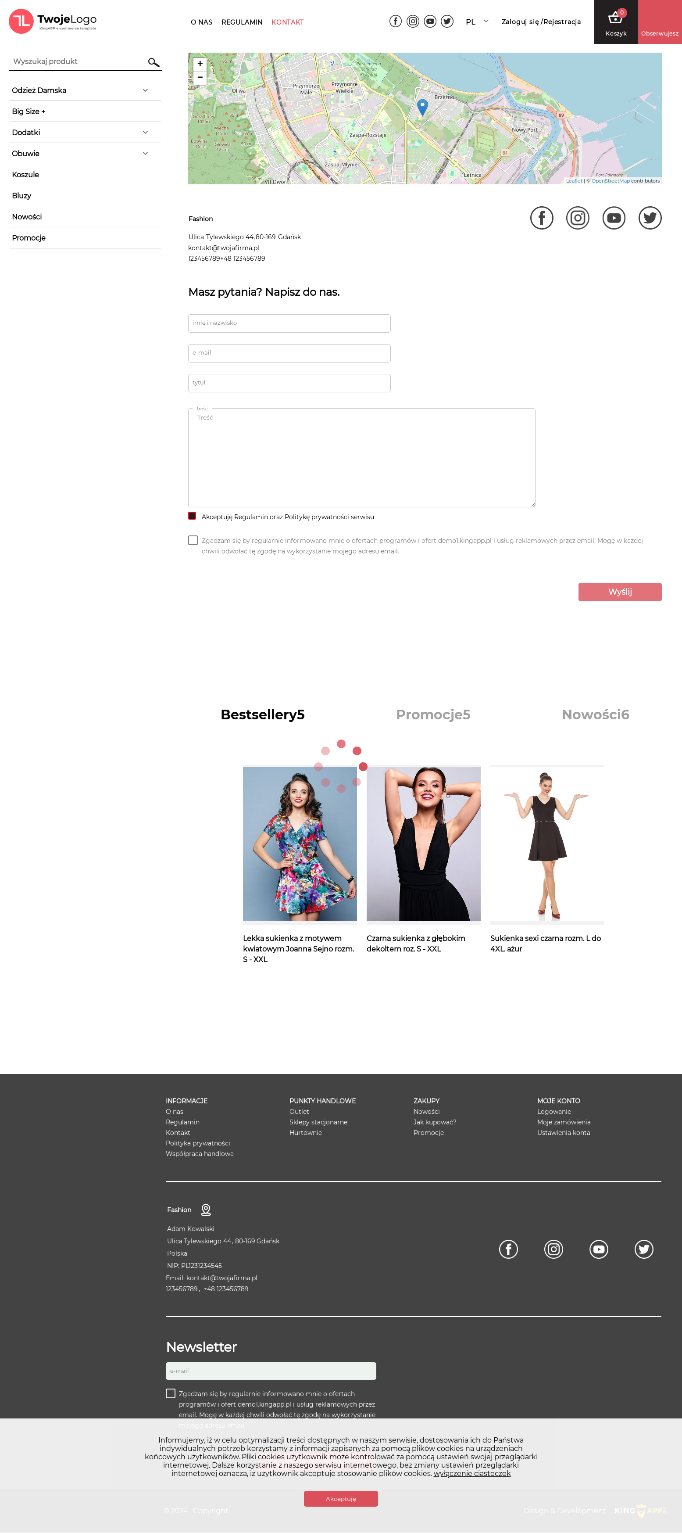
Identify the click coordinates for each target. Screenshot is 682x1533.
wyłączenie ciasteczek (472, 1473)
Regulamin (183, 1122)
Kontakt (178, 1133)
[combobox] (479, 22)
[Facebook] (395, 21)
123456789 (204, 258)
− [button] (200, 78)
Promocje (29, 238)
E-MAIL (202, 352)
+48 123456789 (242, 258)
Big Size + (28, 112)
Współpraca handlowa (200, 1154)
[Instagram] (413, 21)
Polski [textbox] (475, 22)
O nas (174, 1112)
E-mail (179, 1371)
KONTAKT (287, 22)
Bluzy (21, 196)
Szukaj (150, 62)
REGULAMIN (242, 22)
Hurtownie (305, 1133)
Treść (362, 457)
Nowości (27, 217)
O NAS (202, 22)
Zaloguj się (520, 22)
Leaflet (574, 181)
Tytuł (199, 382)
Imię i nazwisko (215, 322)
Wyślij (620, 592)
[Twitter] (447, 21)
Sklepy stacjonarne (318, 1122)
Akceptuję (341, 1498)
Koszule (25, 175)
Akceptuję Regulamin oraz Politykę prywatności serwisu (288, 517)
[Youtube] (430, 21)
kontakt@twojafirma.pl (223, 248)
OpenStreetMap (611, 181)
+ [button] (200, 64)
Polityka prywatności (198, 1143)
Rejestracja (562, 22)
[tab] (263, 714)
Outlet (299, 1112)
